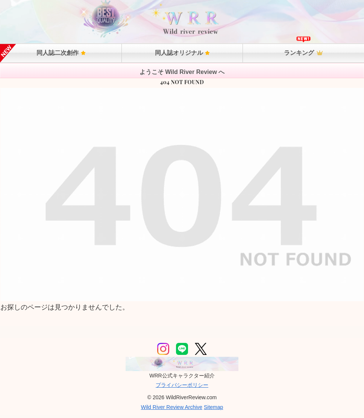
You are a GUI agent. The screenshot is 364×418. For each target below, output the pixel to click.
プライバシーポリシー (182, 385)
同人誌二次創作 (60, 53)
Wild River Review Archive (171, 407)
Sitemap (213, 407)
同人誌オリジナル (182, 53)
